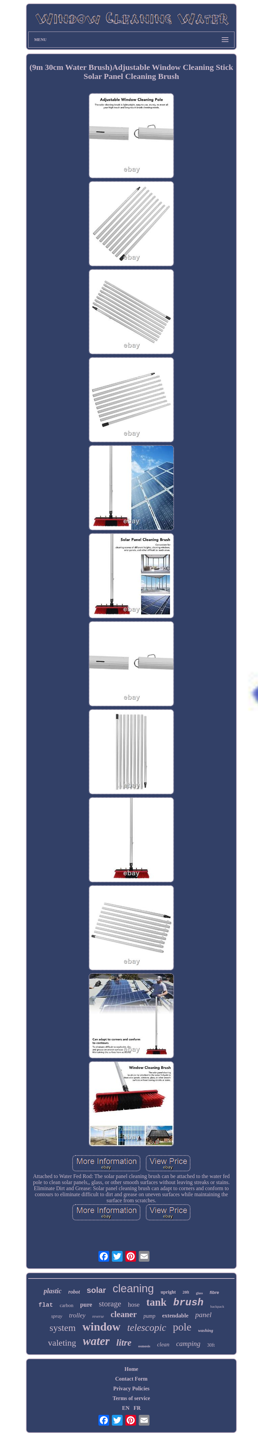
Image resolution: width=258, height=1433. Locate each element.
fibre (214, 1292)
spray (56, 1316)
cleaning (133, 1288)
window (101, 1326)
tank (156, 1302)
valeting (62, 1343)
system (62, 1327)
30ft (211, 1345)
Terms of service (131, 1398)
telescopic (146, 1327)
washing (205, 1330)
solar (96, 1290)
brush (188, 1302)
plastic (52, 1291)
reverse (98, 1316)
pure (86, 1304)
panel (203, 1314)
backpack (217, 1306)
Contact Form (131, 1379)
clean (163, 1344)
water (96, 1341)
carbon (67, 1305)
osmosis (144, 1346)
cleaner (124, 1314)
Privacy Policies (131, 1388)
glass (199, 1293)
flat (46, 1305)
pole (182, 1327)
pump (149, 1316)
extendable (175, 1315)
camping (188, 1344)
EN (125, 1408)
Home (131, 1369)
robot (74, 1292)
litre (123, 1343)
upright (168, 1292)
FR (136, 1408)
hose (134, 1304)
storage (110, 1304)
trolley (77, 1315)
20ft (185, 1292)
